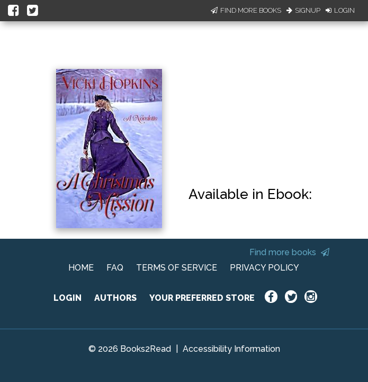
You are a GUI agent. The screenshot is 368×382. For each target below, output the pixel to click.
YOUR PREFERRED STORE (202, 298)
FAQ (114, 268)
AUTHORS (115, 298)
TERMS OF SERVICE (176, 268)
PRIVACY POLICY (264, 268)
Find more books (289, 252)
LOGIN (67, 298)
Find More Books (246, 10)
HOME (81, 268)
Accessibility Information (231, 349)
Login (340, 10)
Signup (303, 10)
